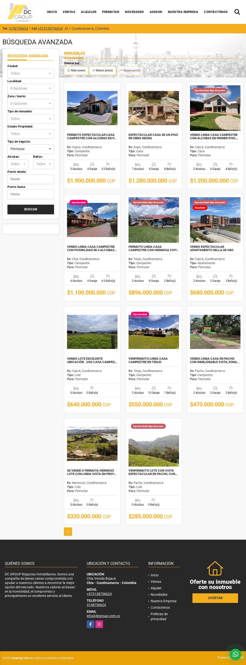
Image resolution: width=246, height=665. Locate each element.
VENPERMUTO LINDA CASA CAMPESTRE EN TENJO (148, 360)
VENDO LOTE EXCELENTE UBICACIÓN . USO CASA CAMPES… (92, 360)
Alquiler (88, 12)
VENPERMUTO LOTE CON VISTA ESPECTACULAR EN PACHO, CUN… (153, 472)
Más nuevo (76, 70)
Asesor (156, 12)
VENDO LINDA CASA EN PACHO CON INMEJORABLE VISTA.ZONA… (214, 360)
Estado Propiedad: (20, 126)
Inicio (52, 12)
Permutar (110, 12)
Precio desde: (16, 171)
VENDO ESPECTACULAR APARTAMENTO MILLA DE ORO (212, 248)
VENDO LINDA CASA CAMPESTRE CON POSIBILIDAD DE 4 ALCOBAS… (92, 248)
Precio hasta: (16, 187)
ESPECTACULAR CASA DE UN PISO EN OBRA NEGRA (153, 136)
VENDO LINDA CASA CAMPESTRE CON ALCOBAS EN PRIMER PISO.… (214, 136)
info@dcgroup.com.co (103, 616)
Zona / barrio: (16, 96)
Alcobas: (13, 156)
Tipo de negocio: (19, 141)
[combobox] (30, 73)
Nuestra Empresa (183, 12)
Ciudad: (12, 66)
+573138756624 (50, 28)
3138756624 (18, 28)
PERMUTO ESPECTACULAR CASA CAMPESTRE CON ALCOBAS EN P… (91, 136)
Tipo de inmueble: (19, 111)
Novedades (134, 12)
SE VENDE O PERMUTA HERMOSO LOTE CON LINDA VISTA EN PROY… (91, 472)
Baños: (38, 156)
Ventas (69, 12)
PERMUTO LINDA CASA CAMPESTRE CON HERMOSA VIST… (154, 248)
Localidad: (14, 81)
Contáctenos (216, 12)
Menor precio (102, 70)
